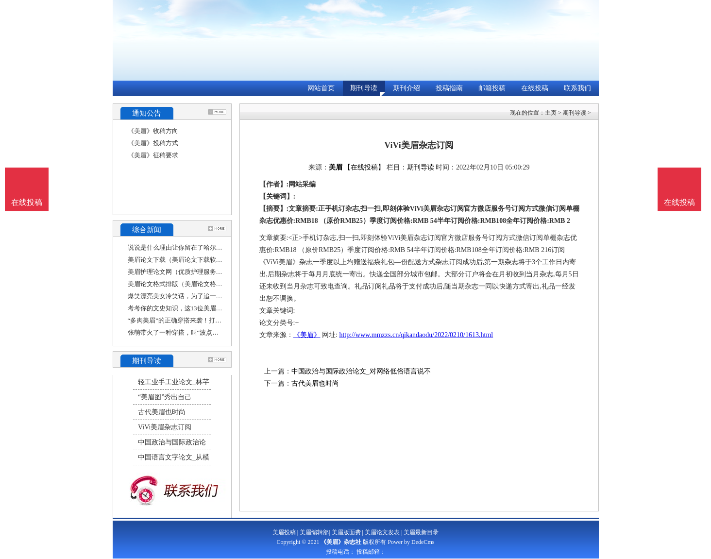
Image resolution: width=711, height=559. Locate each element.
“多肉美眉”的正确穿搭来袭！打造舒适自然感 (191, 320)
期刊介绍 (406, 88)
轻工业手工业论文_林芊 (173, 382)
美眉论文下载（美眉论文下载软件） (178, 259)
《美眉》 (307, 335)
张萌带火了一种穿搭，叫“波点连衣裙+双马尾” (192, 332)
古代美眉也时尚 (162, 412)
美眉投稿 (284, 532)
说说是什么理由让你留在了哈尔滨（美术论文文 (194, 247)
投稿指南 (449, 88)
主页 (551, 112)
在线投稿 (534, 88)
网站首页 (321, 88)
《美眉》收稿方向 (153, 131)
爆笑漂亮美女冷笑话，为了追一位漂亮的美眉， (194, 296)
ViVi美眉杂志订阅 (164, 427)
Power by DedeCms (411, 542)
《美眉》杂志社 (341, 542)
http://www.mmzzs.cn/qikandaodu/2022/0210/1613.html (416, 335)
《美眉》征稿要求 (153, 155)
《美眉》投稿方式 (153, 143)
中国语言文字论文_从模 (173, 457)
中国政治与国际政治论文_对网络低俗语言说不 (361, 371)
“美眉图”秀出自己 (164, 397)
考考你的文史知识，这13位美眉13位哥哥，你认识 (197, 308)
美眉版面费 (346, 532)
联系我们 (577, 88)
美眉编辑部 (314, 532)
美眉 (335, 167)
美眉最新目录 (421, 532)
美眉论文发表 (382, 532)
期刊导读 (363, 88)
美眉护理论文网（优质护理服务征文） (181, 271)
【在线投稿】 (364, 167)
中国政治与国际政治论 (172, 442)
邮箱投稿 (492, 88)
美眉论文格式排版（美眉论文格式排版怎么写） (194, 284)
